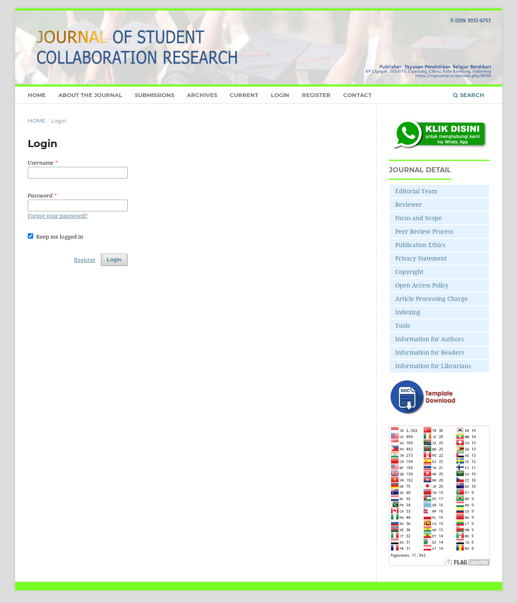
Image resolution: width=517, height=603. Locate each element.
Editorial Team (416, 191)
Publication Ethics (420, 245)
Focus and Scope (418, 218)
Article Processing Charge (431, 299)
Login (280, 95)
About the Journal (90, 95)
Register (316, 95)
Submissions (154, 95)
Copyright (409, 272)
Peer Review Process (424, 231)
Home (37, 95)
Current (244, 95)
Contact (357, 95)
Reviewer (408, 204)
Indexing (407, 312)
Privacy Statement (421, 258)
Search (468, 95)
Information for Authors (429, 339)
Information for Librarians (433, 366)
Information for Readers (429, 352)
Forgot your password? (58, 215)
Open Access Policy (422, 285)
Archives (202, 95)
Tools (402, 325)
